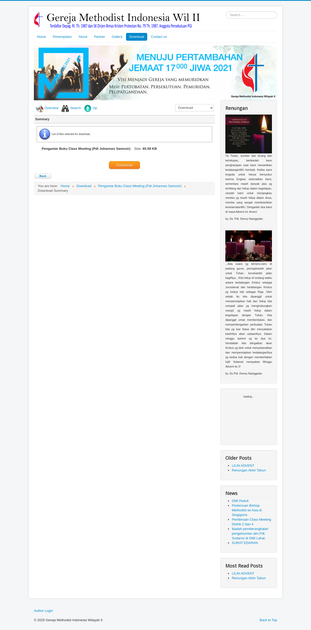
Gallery (117, 37)
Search (75, 108)
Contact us (159, 37)
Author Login (43, 611)
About (82, 37)
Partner (99, 37)
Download (136, 37)
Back (42, 176)
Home (41, 37)
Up (95, 108)
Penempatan (62, 37)
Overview (51, 108)
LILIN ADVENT (243, 466)
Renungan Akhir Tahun (249, 470)
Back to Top (268, 620)
